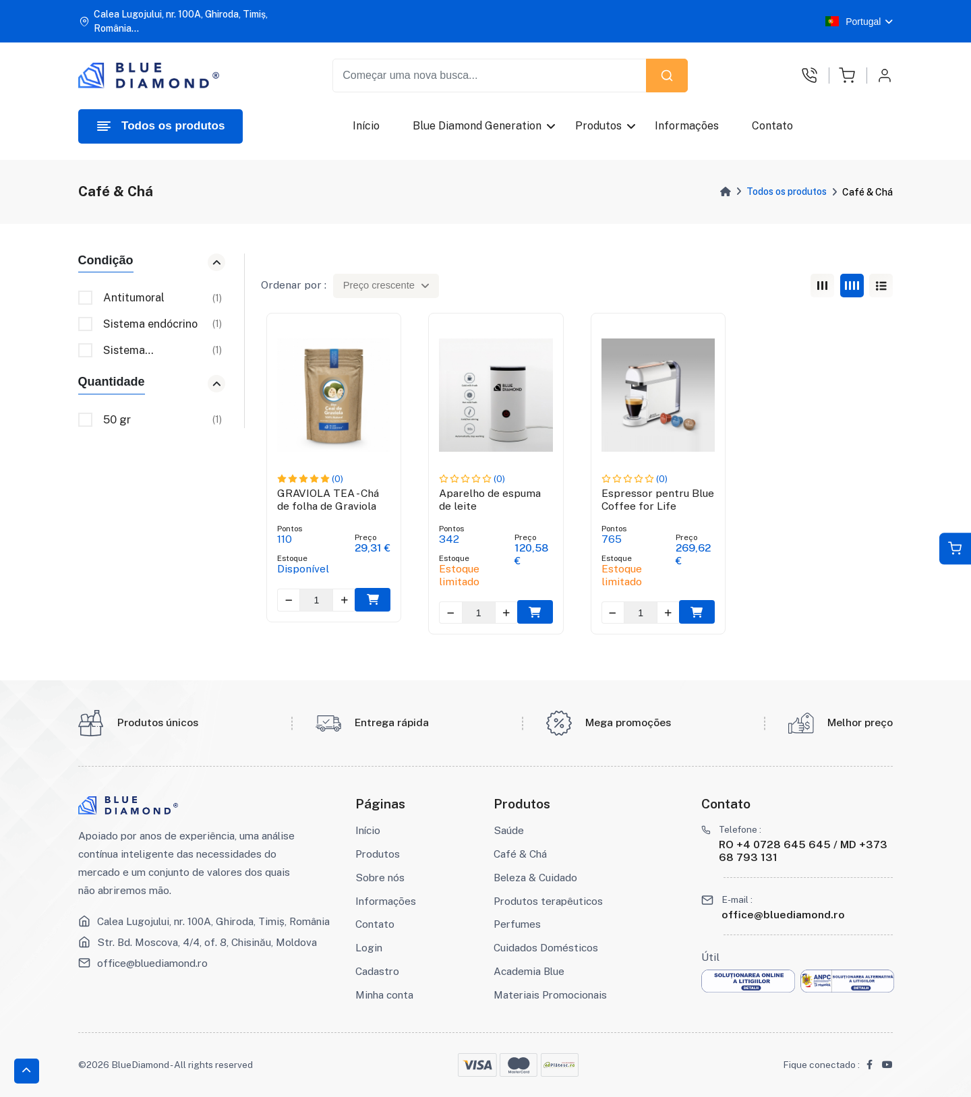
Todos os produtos (786, 191)
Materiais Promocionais (550, 994)
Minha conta (384, 994)
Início (366, 125)
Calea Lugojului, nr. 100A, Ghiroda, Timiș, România (213, 921)
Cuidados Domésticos (546, 947)
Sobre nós (380, 877)
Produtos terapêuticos (548, 901)
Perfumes (517, 924)
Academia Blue (529, 971)
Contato (772, 125)
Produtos (598, 125)
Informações (687, 125)
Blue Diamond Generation (477, 125)
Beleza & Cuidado (535, 877)
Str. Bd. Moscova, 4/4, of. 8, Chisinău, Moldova (207, 942)
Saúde (509, 830)
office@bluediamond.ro (152, 963)
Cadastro (377, 971)
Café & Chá (520, 854)
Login (368, 947)
